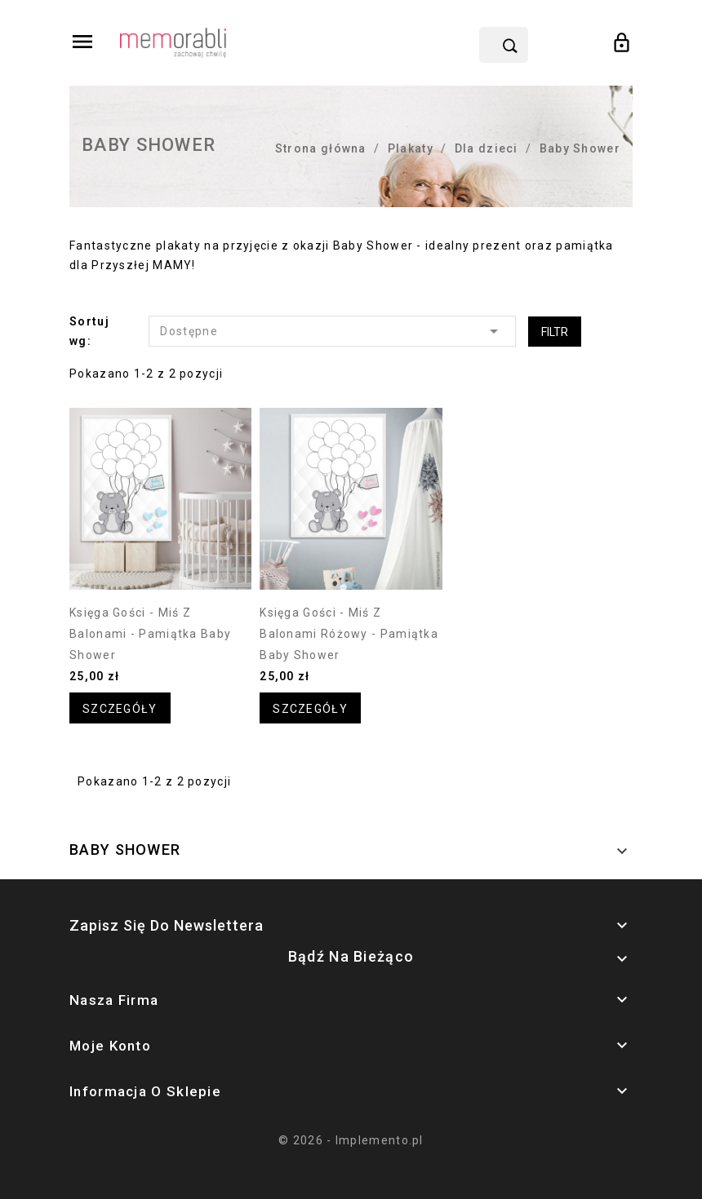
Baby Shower (124, 849)
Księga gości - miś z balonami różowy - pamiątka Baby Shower (349, 633)
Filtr (554, 331)
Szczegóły (120, 708)
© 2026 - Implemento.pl (351, 1140)
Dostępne (332, 331)
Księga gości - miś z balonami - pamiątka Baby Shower (150, 633)
